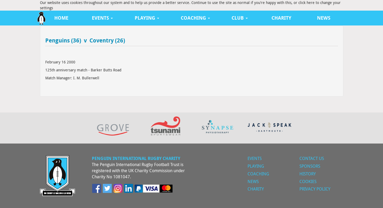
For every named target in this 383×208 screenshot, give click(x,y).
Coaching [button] (195, 18)
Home (61, 18)
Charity (281, 18)
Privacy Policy (314, 189)
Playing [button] (147, 18)
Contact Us (311, 158)
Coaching (258, 174)
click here (306, 2)
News (323, 18)
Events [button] (102, 18)
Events (255, 158)
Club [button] (240, 18)
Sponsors (309, 166)
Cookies (307, 181)
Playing (256, 166)
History (307, 174)
